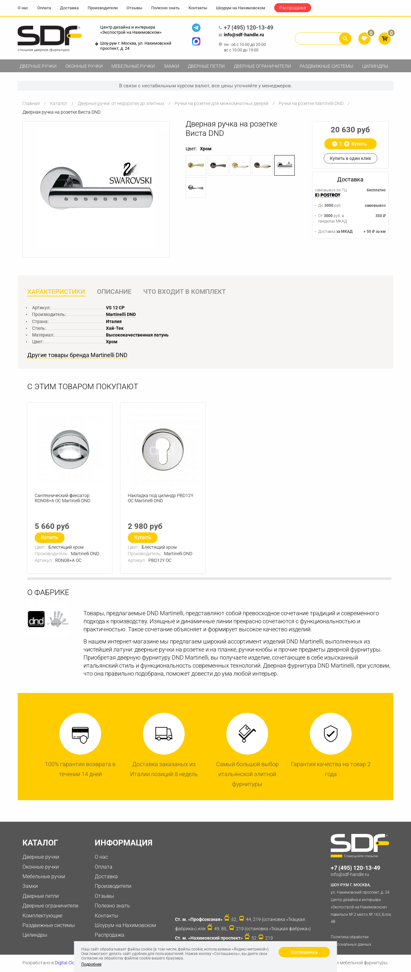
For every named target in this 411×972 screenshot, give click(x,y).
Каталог (58, 103)
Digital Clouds (68, 963)
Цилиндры (375, 66)
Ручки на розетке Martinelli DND (311, 103)
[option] (96, 188)
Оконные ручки (84, 66)
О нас (23, 7)
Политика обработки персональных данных (351, 941)
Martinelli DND (121, 314)
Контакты (197, 7)
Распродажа (292, 7)
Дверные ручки (38, 66)
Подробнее (91, 964)
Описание (115, 292)
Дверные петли (206, 66)
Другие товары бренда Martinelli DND (77, 355)
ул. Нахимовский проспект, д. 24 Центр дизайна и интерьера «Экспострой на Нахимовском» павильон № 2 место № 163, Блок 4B (362, 903)
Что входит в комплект (185, 292)
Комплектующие (42, 916)
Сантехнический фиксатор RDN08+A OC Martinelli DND (63, 499)
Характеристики (56, 292)
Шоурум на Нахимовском (240, 7)
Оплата (44, 7)
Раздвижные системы (326, 66)
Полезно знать (165, 7)
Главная (31, 103)
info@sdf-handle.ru (241, 35)
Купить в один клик (350, 158)
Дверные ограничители (262, 66)
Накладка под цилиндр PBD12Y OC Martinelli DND (161, 499)
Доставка (69, 7)
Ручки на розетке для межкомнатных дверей (221, 103)
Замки (171, 66)
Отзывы (134, 7)
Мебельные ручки (133, 66)
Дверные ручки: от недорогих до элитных (121, 103)
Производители (103, 7)
